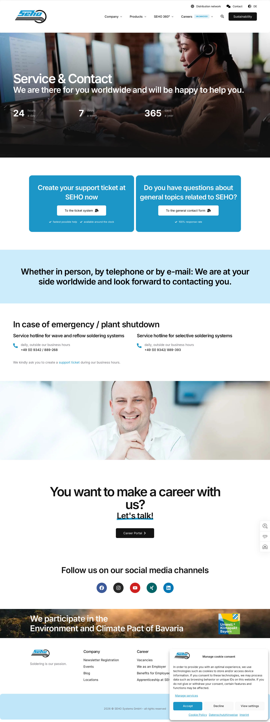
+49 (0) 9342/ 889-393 (163, 350)
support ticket (69, 362)
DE (255, 6)
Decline (219, 706)
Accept (188, 706)
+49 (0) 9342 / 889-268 (39, 350)
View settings (250, 706)
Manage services (186, 695)
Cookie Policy (198, 715)
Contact (237, 6)
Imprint (244, 715)
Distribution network (208, 6)
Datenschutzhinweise (223, 715)
